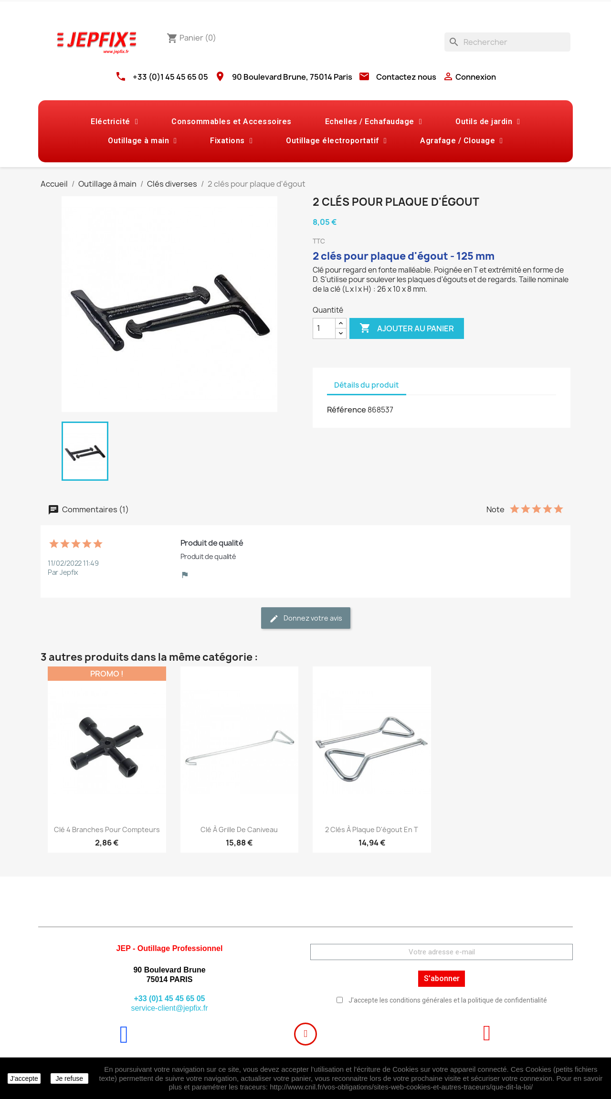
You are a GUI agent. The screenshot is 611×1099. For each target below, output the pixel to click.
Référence (346, 409)
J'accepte (24, 1078)
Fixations (231, 140)
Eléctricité (114, 121)
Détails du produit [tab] (366, 385)
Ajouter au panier (406, 328)
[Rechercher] (507, 42)
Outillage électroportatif (336, 140)
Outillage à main (142, 140)
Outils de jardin (487, 121)
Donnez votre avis (305, 618)
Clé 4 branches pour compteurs (107, 829)
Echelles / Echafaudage (373, 121)
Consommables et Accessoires (231, 121)
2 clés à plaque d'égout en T (371, 829)
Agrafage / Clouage (461, 140)
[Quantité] (324, 328)
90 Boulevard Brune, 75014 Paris (292, 77)
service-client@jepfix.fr (169, 1008)
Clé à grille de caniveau (239, 829)
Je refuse (69, 1078)
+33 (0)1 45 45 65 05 (170, 77)
